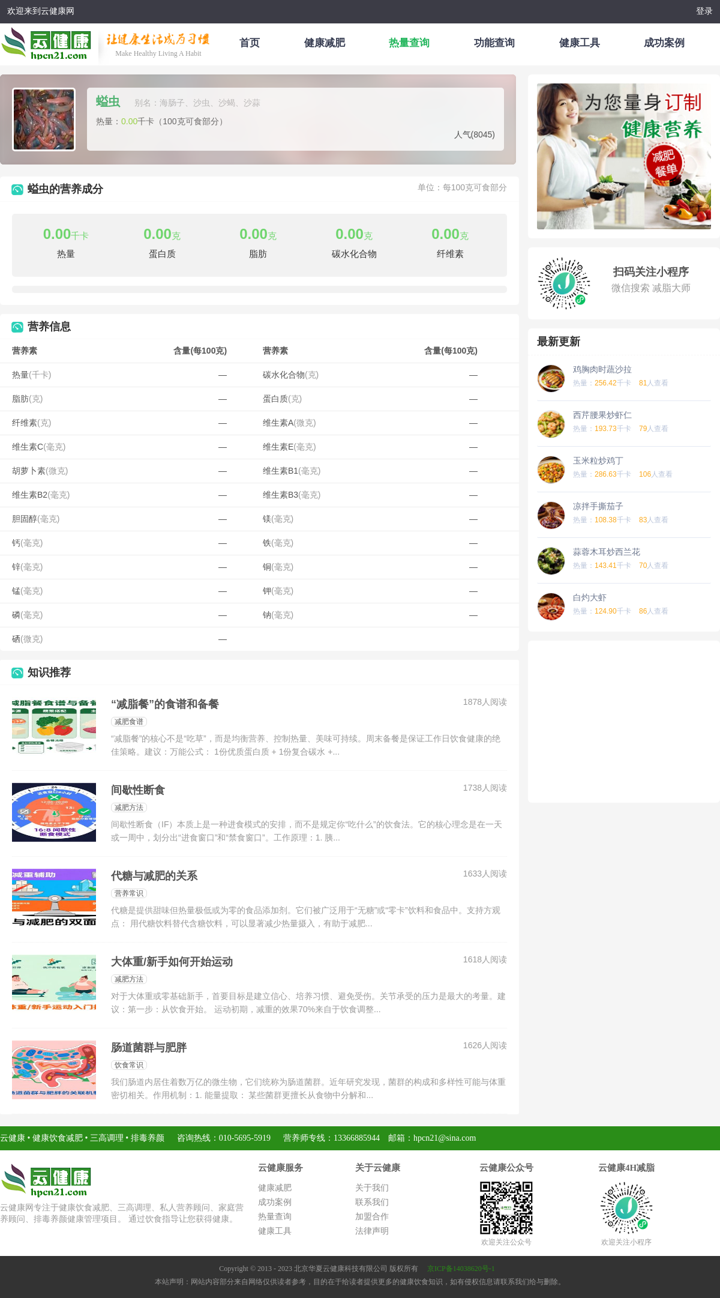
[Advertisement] (624, 722)
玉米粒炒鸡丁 (598, 460)
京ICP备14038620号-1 (461, 1268)
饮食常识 (129, 1065)
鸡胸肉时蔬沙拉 (602, 369)
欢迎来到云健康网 (40, 11)
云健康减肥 (49, 41)
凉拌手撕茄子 (598, 506)
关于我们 (372, 1187)
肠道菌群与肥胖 (149, 1048)
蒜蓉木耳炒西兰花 (606, 552)
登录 (704, 11)
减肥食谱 (129, 721)
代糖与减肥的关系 (154, 876)
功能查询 (494, 43)
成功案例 (664, 43)
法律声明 (372, 1231)
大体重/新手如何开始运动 (172, 962)
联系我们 (372, 1202)
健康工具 (579, 43)
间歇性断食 (138, 790)
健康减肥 (324, 43)
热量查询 (409, 43)
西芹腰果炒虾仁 (602, 415)
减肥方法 (129, 807)
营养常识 (129, 893)
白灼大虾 (590, 597)
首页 (249, 43)
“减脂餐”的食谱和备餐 (165, 704)
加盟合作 (372, 1216)
